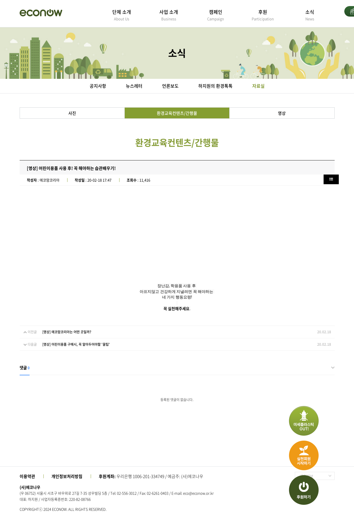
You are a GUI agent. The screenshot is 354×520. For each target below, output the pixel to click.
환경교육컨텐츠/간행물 (177, 113)
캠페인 (215, 14)
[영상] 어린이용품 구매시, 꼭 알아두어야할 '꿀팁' (76, 344)
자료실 (258, 85)
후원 (262, 14)
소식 (309, 14)
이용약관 (27, 476)
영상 (282, 113)
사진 (72, 113)
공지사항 (98, 85)
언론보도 (170, 85)
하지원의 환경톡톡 (215, 85)
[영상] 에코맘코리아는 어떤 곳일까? (66, 331)
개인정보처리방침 (66, 476)
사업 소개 (168, 14)
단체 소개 (121, 14)
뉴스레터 (134, 85)
